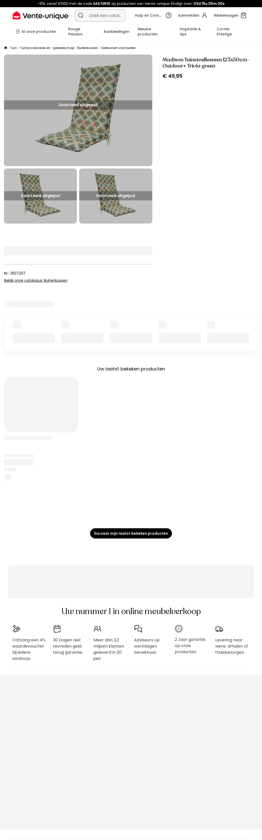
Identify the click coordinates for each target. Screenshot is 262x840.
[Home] (5, 48)
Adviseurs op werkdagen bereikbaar (147, 646)
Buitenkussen (87, 48)
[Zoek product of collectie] (81, 15)
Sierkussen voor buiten (118, 48)
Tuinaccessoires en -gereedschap (47, 48)
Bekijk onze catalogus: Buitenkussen (36, 280)
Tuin (13, 48)
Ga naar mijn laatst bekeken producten (131, 533)
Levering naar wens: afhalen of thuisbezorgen (231, 646)
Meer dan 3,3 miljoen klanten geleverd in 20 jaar (108, 649)
